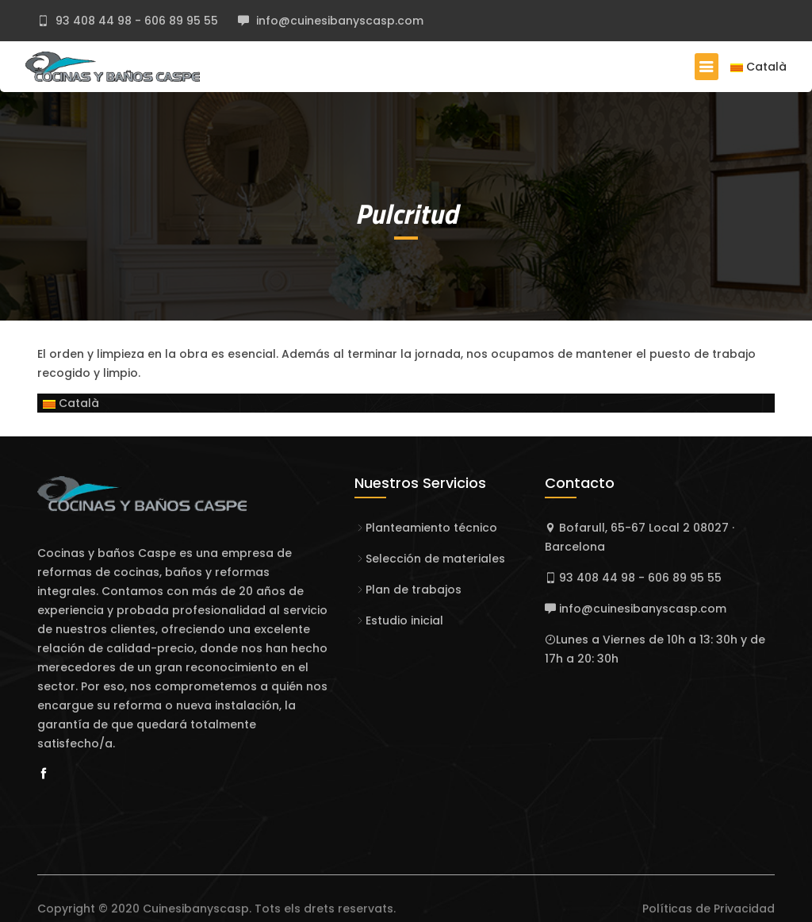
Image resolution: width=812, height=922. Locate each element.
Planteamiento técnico (431, 528)
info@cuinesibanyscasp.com (338, 21)
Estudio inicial (404, 620)
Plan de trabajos (414, 589)
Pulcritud (406, 213)
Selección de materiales (435, 559)
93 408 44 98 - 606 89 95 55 (135, 21)
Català (758, 67)
